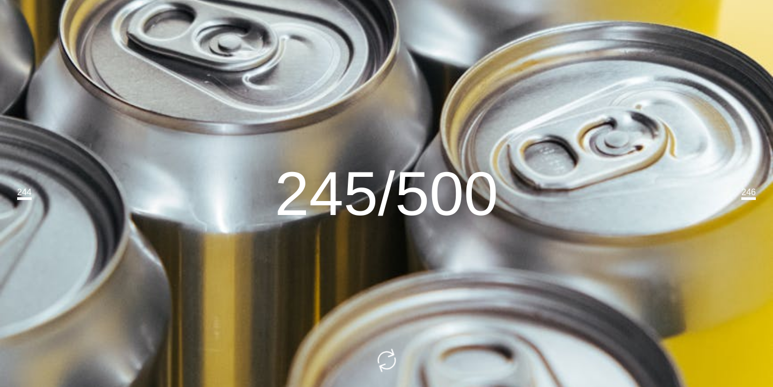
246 (748, 192)
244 (24, 192)
